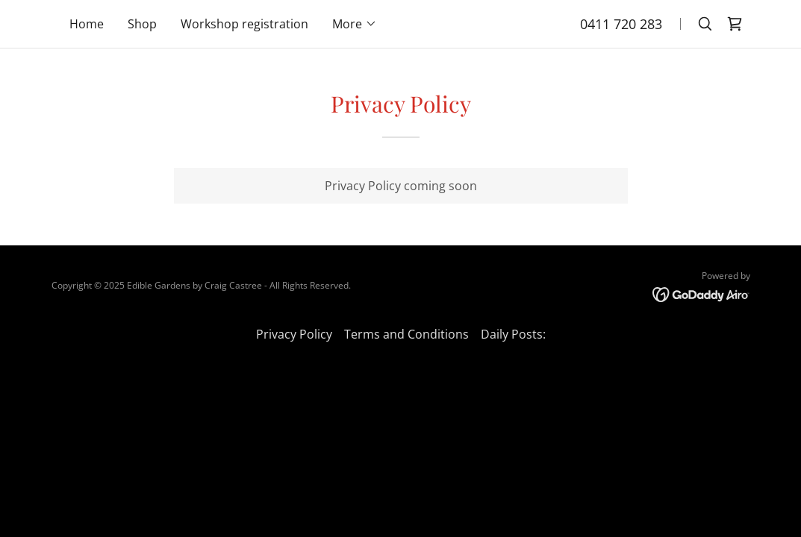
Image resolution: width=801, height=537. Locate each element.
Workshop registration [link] (244, 24)
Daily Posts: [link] (513, 334)
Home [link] (86, 24)
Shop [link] (142, 24)
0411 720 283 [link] (621, 24)
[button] (354, 24)
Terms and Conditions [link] (406, 334)
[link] (734, 24)
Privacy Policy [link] (294, 334)
